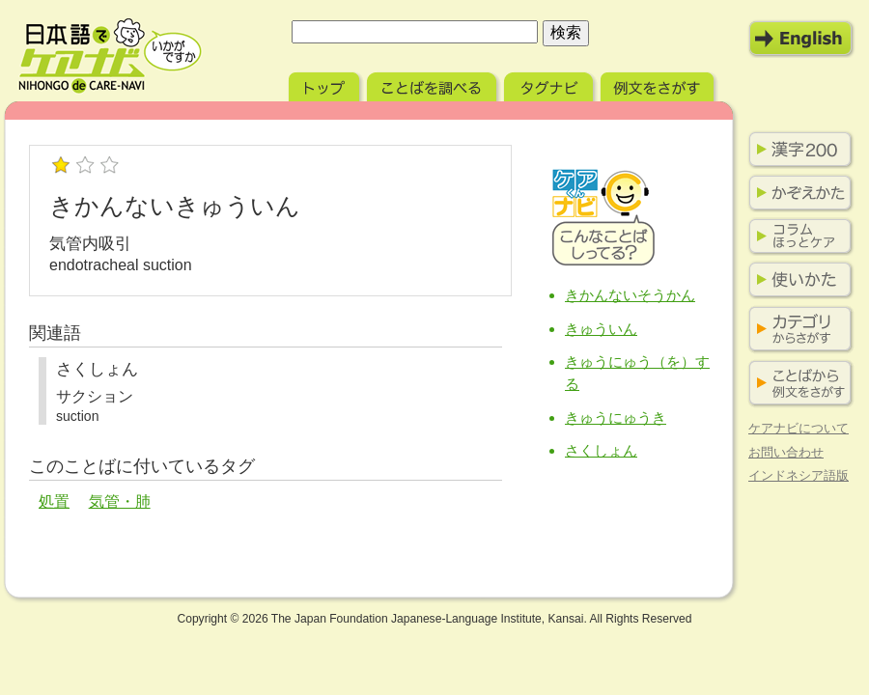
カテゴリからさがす (797, 329)
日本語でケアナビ (110, 55)
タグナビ (550, 84)
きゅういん (601, 328)
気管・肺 (120, 501)
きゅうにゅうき (615, 417)
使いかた (797, 280)
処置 (54, 501)
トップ (326, 84)
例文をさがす (659, 84)
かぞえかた (797, 193)
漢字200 (797, 149)
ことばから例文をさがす (797, 383)
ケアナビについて (798, 428)
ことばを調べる (433, 84)
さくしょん (601, 450)
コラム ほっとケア (797, 236)
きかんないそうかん (630, 295)
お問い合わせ (786, 452)
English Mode (801, 38)
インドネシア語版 (798, 475)
